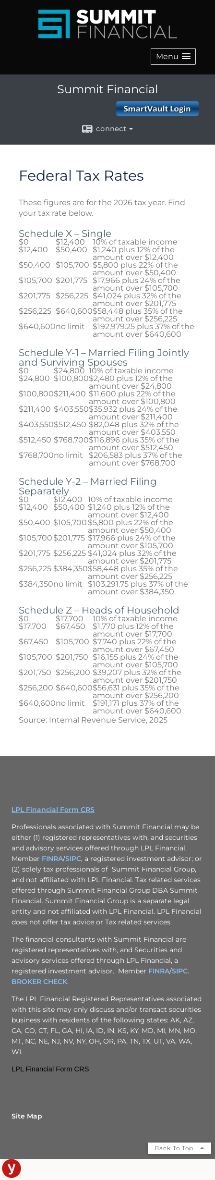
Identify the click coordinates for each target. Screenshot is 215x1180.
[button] (173, 56)
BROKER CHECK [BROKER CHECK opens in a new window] (39, 981)
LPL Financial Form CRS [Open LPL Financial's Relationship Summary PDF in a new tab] (53, 809)
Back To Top (179, 1148)
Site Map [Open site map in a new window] (27, 1116)
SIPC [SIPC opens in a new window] (73, 858)
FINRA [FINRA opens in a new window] (52, 858)
